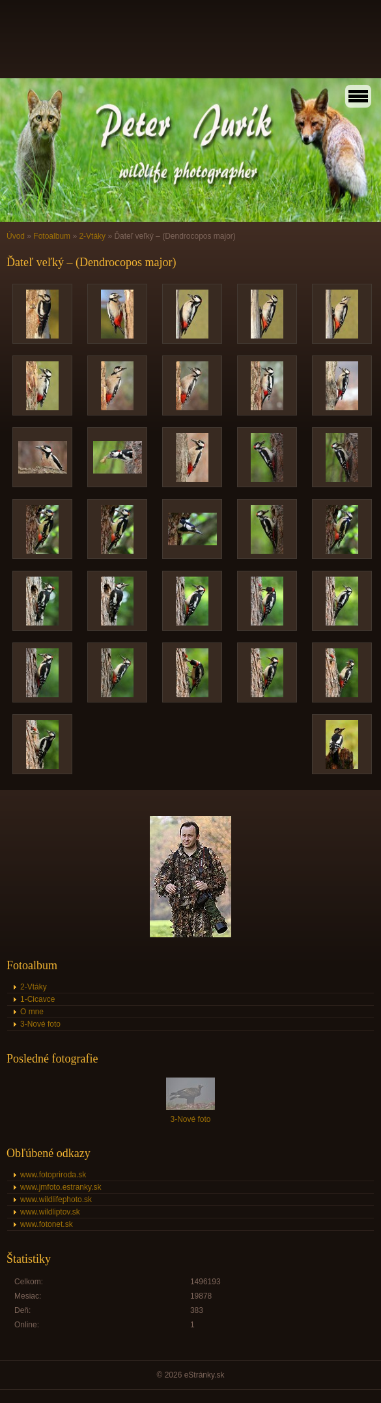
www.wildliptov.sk (50, 1211)
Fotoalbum (51, 236)
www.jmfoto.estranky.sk (60, 1187)
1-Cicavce (37, 999)
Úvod (16, 236)
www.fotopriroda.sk (53, 1174)
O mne (32, 1011)
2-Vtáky (92, 236)
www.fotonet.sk (46, 1224)
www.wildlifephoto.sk (56, 1199)
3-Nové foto (40, 1024)
